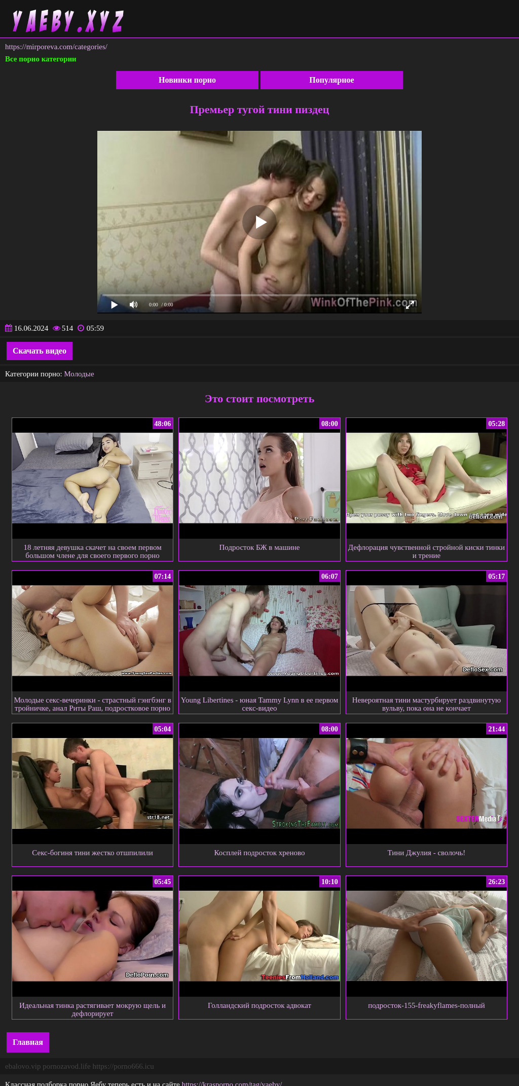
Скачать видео (39, 350)
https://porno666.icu (123, 1066)
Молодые (79, 374)
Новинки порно (187, 80)
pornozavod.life (67, 1066)
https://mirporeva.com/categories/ (56, 47)
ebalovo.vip (23, 1066)
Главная (28, 1042)
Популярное (331, 80)
